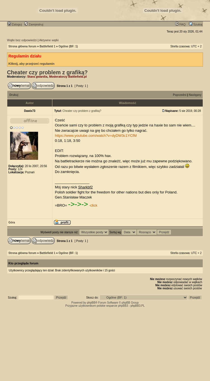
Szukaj (195, 24)
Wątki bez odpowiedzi (22, 40)
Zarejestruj (33, 24)
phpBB (91, 302)
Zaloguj (15, 24)
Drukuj (14, 94)
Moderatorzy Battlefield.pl (68, 76)
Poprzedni (179, 94)
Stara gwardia (37, 76)
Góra (11, 222)
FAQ (180, 24)
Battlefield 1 (47, 46)
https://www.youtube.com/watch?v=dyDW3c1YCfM (96, 135)
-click (93, 205)
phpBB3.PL (137, 305)
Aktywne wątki (49, 40)
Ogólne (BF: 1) (68, 46)
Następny (195, 94)
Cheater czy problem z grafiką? (47, 72)
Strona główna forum (22, 46)
